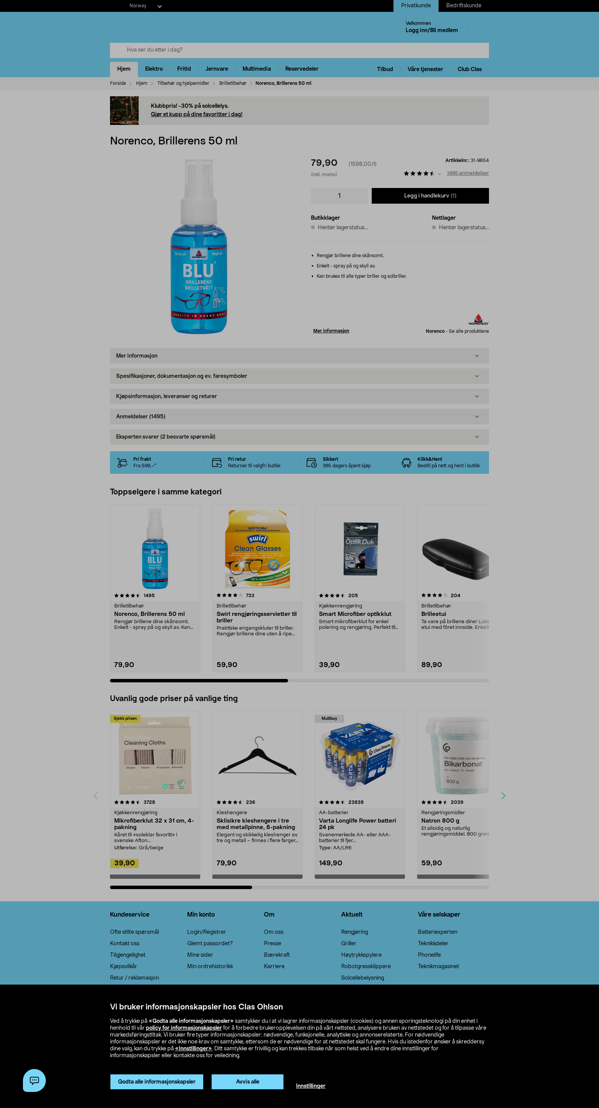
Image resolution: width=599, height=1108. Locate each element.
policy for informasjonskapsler (184, 1028)
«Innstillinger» (193, 1048)
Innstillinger (310, 1086)
